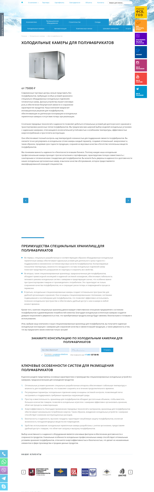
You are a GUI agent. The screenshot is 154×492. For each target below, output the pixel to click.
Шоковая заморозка (103, 28)
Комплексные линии (67, 28)
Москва (61, 9)
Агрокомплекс (31, 22)
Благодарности (75, 2)
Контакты (100, 2)
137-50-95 (114, 9)
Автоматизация (35, 28)
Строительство (75, 22)
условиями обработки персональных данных (56, 317)
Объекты (89, 2)
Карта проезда (66, 16)
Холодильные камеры (120, 22)
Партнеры (45, 2)
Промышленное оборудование (52, 22)
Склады (98, 22)
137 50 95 (92, 317)
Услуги (126, 28)
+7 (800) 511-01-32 (114, 12)
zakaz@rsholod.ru (117, 16)
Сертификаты (59, 2)
